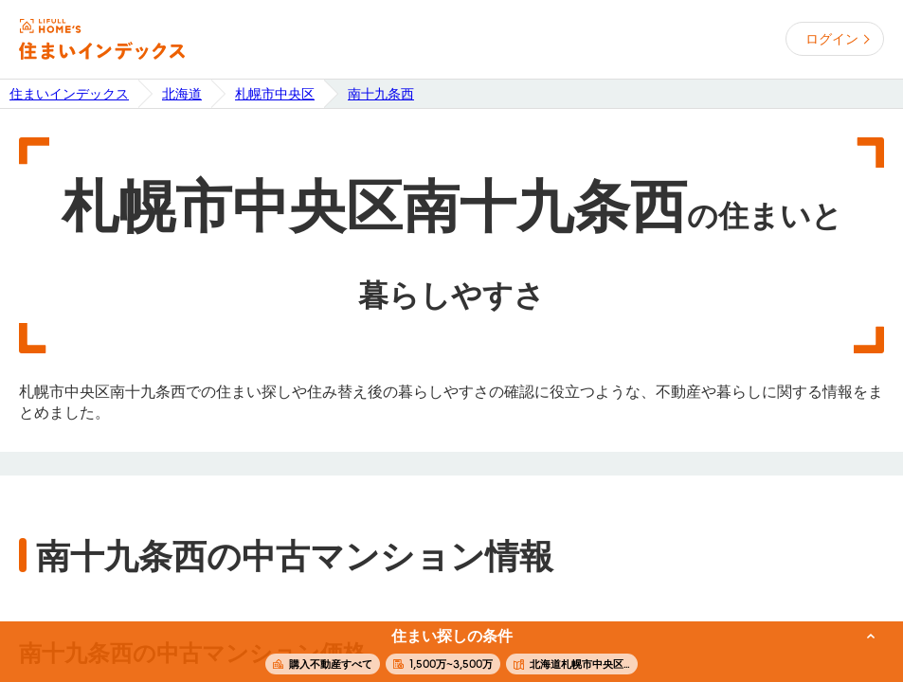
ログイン (831, 38)
